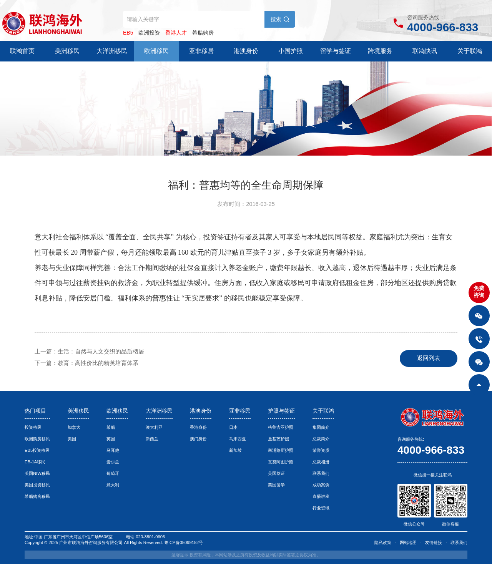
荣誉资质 (320, 450)
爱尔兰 (112, 461)
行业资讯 (320, 508)
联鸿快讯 (424, 51)
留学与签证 (335, 51)
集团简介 (320, 427)
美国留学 (276, 485)
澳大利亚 (154, 427)
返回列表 (428, 358)
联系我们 (320, 473)
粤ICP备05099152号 (183, 542)
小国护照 (290, 51)
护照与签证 (281, 411)
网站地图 (408, 542)
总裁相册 (320, 461)
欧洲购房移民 (37, 438)
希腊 (110, 427)
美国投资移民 (37, 485)
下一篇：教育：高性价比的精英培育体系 (86, 363)
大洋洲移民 (111, 51)
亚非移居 (201, 51)
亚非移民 (240, 411)
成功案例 (320, 485)
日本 (233, 427)
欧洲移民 (156, 51)
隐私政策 (382, 542)
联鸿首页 (22, 51)
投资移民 (33, 427)
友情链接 (433, 542)
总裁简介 (320, 438)
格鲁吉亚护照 (280, 427)
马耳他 (112, 450)
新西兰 (152, 438)
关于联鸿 (469, 51)
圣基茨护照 (278, 438)
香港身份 (198, 427)
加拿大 (74, 427)
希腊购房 (203, 33)
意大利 (112, 485)
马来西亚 (237, 438)
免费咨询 (479, 291)
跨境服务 (380, 51)
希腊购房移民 (37, 496)
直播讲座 (320, 496)
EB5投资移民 (37, 450)
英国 (110, 438)
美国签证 (276, 473)
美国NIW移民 (37, 473)
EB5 (128, 33)
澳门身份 (198, 438)
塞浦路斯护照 (280, 450)
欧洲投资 (149, 33)
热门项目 (35, 411)
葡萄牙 (112, 473)
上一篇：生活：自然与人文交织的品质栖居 (89, 351)
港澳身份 (246, 51)
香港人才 (176, 33)
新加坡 (235, 450)
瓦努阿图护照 (280, 461)
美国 (72, 438)
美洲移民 (67, 51)
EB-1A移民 (35, 461)
